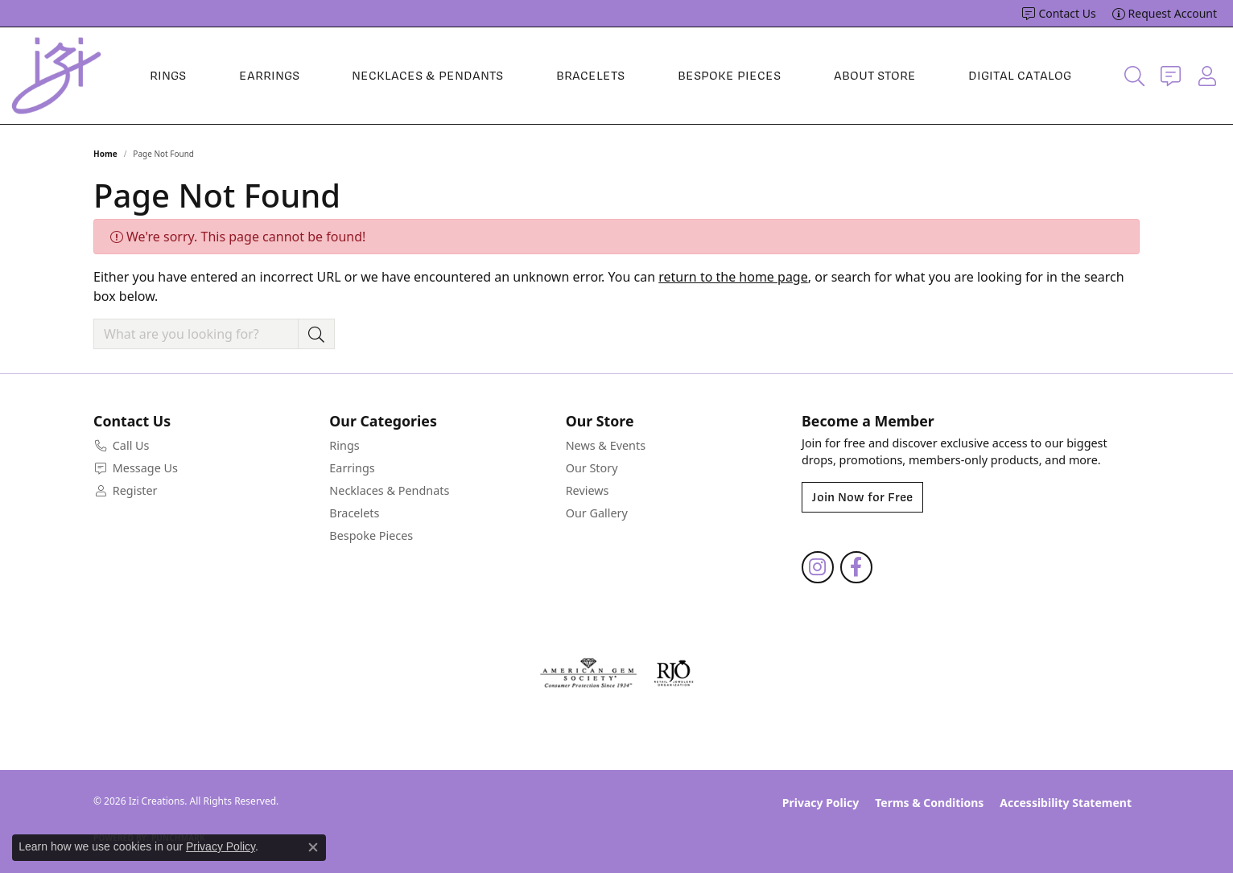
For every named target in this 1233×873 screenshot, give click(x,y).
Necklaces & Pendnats (389, 490)
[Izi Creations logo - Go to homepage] (56, 75)
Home (105, 153)
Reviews (587, 490)
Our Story (592, 468)
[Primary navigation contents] (610, 75)
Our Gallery (597, 513)
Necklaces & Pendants (427, 76)
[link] (1058, 13)
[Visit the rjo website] (674, 673)
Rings (168, 76)
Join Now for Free (862, 497)
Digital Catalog (1019, 76)
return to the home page (733, 277)
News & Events (605, 445)
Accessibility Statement (1066, 802)
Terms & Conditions (929, 802)
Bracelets (590, 76)
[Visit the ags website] (588, 673)
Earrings (269, 76)
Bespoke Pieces (729, 76)
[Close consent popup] (313, 847)
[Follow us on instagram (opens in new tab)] (818, 567)
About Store (875, 76)
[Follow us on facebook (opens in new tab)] (856, 567)
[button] (1134, 76)
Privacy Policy (820, 802)
